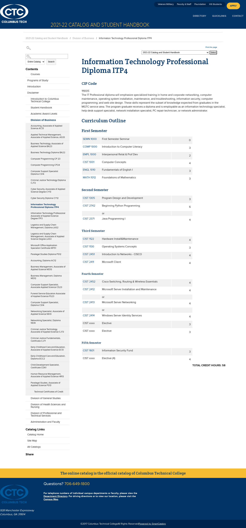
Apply (233, 5)
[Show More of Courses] (27, 73)
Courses (35, 74)
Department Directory (55, 496)
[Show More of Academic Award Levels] (27, 113)
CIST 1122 (88, 239)
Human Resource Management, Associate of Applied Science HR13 (47, 375)
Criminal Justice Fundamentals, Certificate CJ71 (46, 339)
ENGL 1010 (89, 169)
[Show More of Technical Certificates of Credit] (27, 390)
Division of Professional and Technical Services (46, 414)
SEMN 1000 (90, 139)
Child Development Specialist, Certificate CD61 (45, 366)
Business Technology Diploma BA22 (48, 152)
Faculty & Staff (184, 4)
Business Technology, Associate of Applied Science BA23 (47, 145)
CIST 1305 (89, 198)
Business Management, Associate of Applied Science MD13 (48, 268)
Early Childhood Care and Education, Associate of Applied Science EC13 (48, 348)
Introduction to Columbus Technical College (45, 100)
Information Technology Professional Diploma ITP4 (45, 205)
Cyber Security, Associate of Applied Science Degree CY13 (48, 190)
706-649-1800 (77, 483)
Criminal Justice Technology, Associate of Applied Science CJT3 (47, 330)
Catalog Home (35, 434)
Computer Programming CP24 (45, 165)
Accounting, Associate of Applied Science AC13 (46, 127)
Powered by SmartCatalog (152, 524)
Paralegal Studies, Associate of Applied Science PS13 (45, 384)
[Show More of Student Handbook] (27, 106)
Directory (199, 16)
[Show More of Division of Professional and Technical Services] (27, 415)
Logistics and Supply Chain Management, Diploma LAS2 (44, 226)
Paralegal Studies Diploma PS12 (46, 254)
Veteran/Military (166, 4)
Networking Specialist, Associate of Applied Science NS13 (47, 312)
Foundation (200, 4)
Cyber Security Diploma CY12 (45, 198)
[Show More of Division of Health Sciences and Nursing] (27, 406)
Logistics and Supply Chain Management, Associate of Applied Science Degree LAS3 (47, 236)
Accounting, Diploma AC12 (43, 260)
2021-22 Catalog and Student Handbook (47, 38)
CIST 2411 (88, 262)
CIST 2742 (89, 205)
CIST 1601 (88, 350)
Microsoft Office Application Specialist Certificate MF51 (44, 246)
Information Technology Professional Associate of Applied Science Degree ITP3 (48, 216)
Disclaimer (33, 92)
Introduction (34, 86)
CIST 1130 (88, 246)
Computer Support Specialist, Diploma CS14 (45, 304)
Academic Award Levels (44, 113)
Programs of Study (37, 80)
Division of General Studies (46, 398)
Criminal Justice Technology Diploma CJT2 (48, 181)
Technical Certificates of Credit (48, 391)
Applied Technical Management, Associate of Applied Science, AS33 (48, 136)
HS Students (215, 4)
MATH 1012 (89, 177)
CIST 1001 (88, 162)
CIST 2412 (89, 289)
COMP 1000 (90, 146)
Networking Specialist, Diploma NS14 (46, 322)
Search (51, 62)
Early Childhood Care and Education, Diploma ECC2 (48, 357)
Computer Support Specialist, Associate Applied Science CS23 (46, 286)
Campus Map (51, 499)
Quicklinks (219, 16)
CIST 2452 (89, 281)
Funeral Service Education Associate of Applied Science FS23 (48, 295)
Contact (237, 16)
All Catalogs (34, 446)
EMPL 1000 (89, 154)
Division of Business (83, 38)
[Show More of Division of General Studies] (27, 397)
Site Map (32, 440)
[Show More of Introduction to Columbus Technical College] (27, 100)
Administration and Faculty (45, 421)
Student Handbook (41, 107)
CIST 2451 (89, 254)
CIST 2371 (88, 218)
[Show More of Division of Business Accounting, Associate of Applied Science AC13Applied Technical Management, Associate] (27, 119)
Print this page (211, 47)
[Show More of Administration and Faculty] (27, 421)
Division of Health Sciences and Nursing (48, 405)
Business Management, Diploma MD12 (46, 277)
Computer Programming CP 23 (45, 158)
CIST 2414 (89, 315)
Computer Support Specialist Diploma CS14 (44, 172)
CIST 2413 (89, 302)
